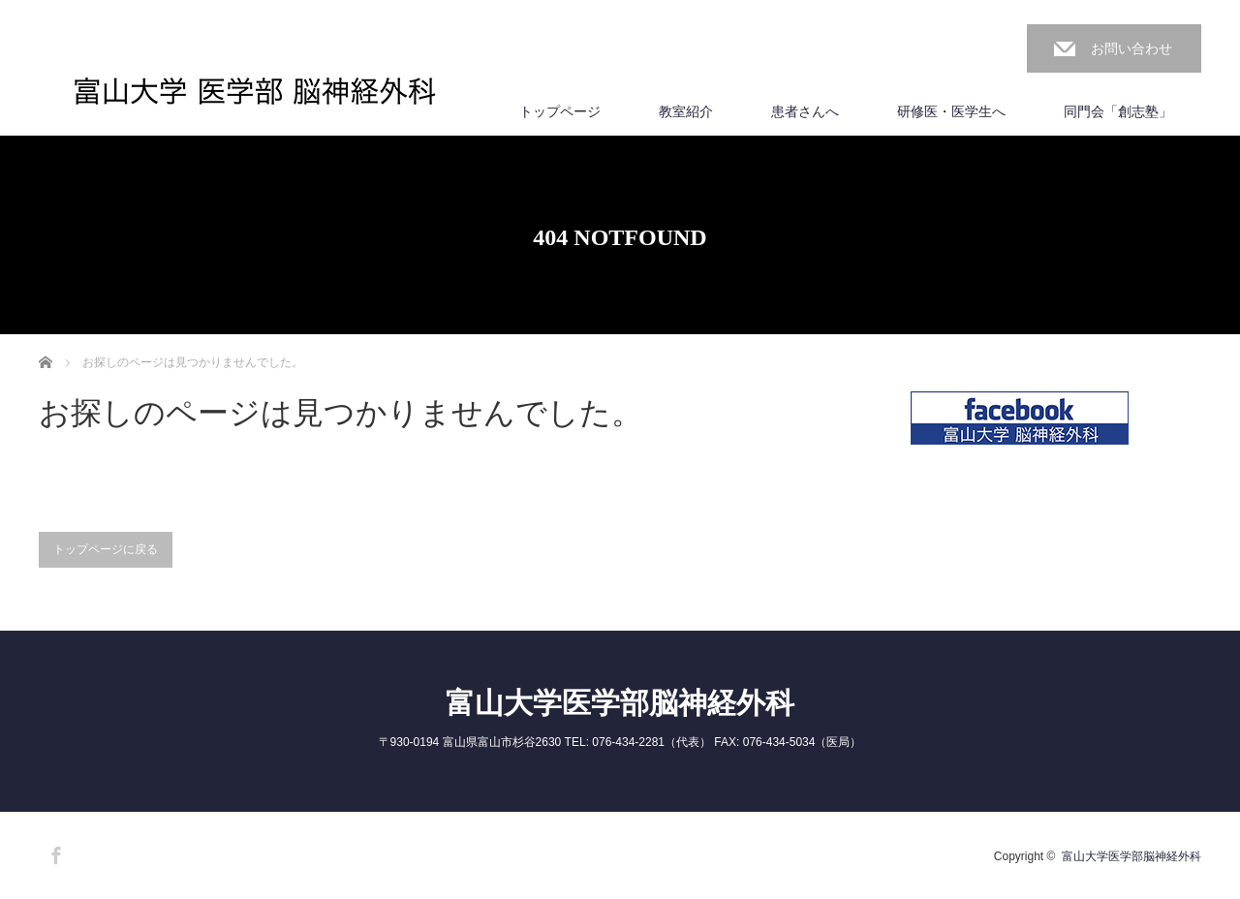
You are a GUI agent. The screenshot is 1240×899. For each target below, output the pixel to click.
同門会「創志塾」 (1118, 111)
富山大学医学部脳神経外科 (620, 703)
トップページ (560, 111)
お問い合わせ (1131, 48)
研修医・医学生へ (951, 111)
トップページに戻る (105, 549)
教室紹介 (686, 111)
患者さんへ (805, 111)
